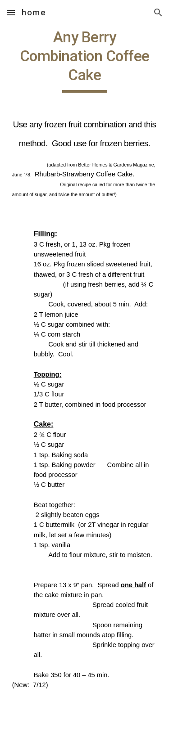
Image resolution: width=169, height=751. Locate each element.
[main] (85, 382)
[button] (11, 12)
